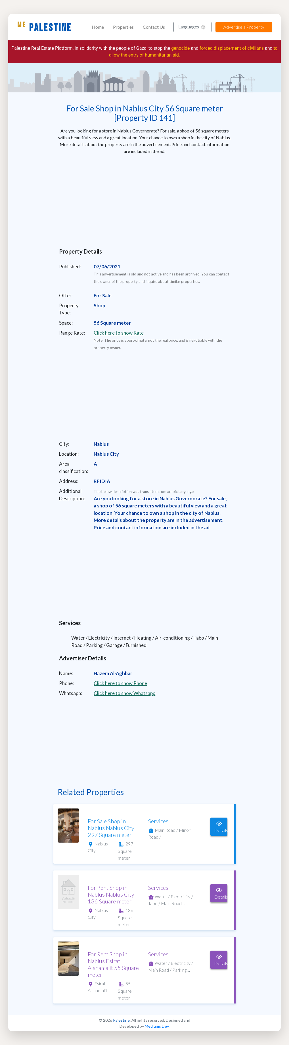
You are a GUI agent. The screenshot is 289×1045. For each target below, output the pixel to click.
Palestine (44, 27)
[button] (192, 27)
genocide (180, 48)
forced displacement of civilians (232, 48)
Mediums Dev (157, 1026)
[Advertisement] (144, 199)
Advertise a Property (243, 27)
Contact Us (154, 27)
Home (98, 27)
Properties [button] (123, 27)
